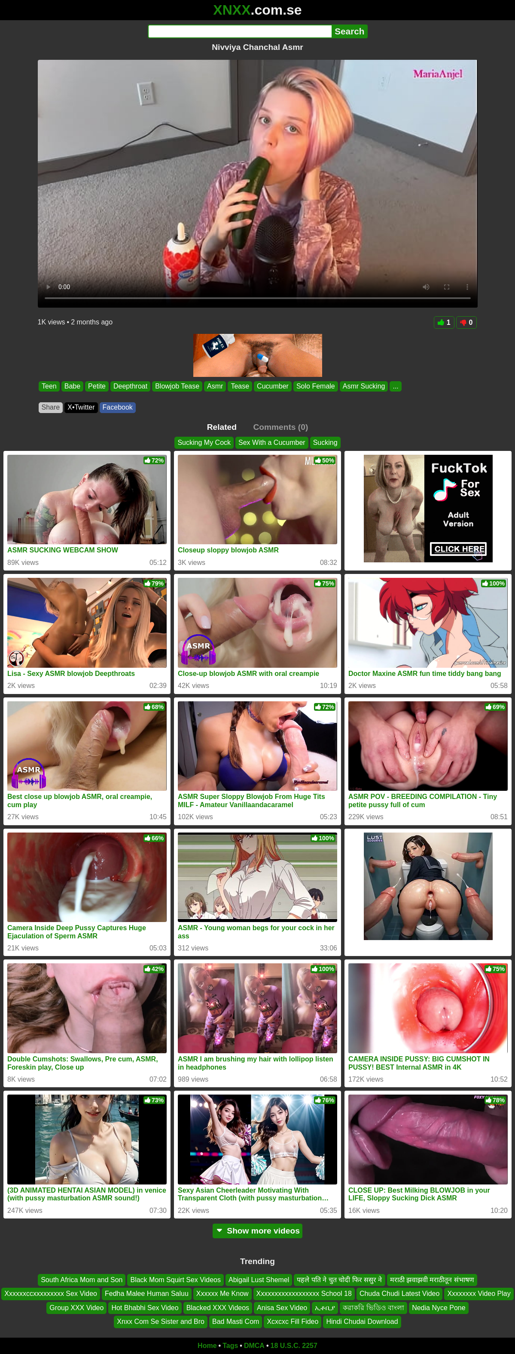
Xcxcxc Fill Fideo (292, 1321)
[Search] (240, 31)
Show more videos (257, 1230)
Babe (72, 386)
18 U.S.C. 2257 (294, 1345)
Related (222, 427)
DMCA (254, 1345)
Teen (49, 386)
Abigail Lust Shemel (259, 1279)
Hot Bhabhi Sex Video (144, 1307)
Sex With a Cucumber (271, 442)
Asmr (215, 386)
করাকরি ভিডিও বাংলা (373, 1307)
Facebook (118, 407)
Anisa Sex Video (282, 1307)
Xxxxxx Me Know (222, 1293)
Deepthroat (130, 386)
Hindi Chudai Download (362, 1321)
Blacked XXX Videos (217, 1307)
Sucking (325, 442)
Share (51, 407)
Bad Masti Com (235, 1321)
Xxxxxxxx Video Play (478, 1293)
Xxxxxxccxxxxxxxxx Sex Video (50, 1293)
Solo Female (315, 386)
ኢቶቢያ (325, 1307)
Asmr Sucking (363, 386)
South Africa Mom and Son (81, 1279)
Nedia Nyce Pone (439, 1307)
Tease (240, 386)
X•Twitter (80, 407)
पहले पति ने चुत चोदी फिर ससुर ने (339, 1279)
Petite (97, 386)
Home (207, 1345)
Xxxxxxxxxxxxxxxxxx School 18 (304, 1293)
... (395, 386)
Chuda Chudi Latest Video (400, 1293)
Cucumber (273, 386)
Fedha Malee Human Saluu (147, 1293)
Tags (230, 1345)
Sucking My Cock (204, 442)
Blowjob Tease (177, 386)
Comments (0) (280, 427)
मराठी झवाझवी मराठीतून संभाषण (432, 1279)
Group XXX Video (76, 1307)
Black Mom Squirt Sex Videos (175, 1279)
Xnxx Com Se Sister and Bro (160, 1321)
